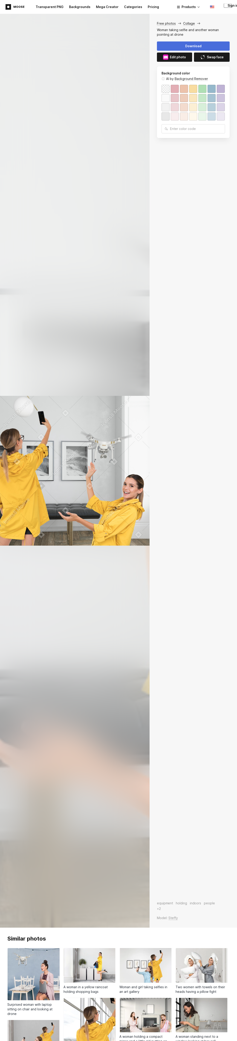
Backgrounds (79, 7)
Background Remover (191, 79)
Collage (189, 23)
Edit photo (174, 57)
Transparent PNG (50, 7)
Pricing (153, 7)
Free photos (166, 23)
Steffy (173, 918)
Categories (133, 7)
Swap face (212, 57)
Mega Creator (107, 7)
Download (193, 46)
